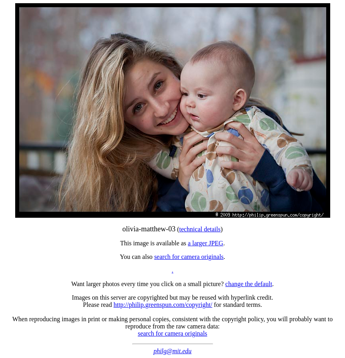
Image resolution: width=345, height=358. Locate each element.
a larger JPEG (205, 243)
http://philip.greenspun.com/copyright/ (163, 304)
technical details (200, 229)
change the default (248, 283)
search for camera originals (189, 256)
